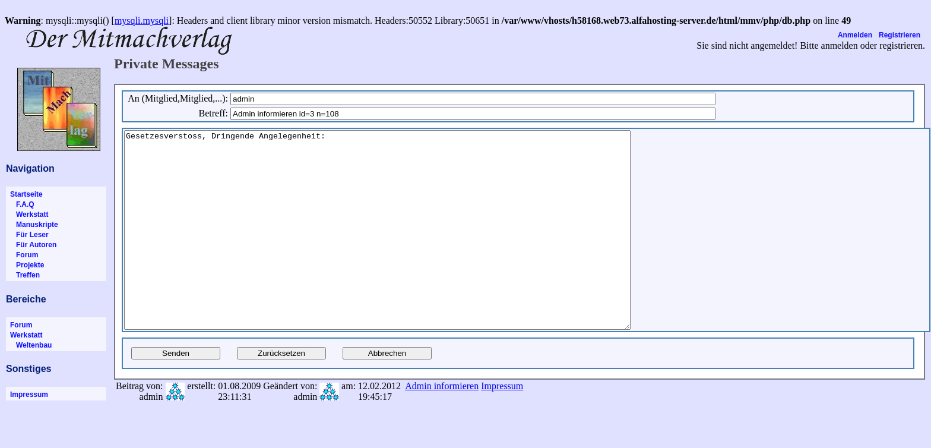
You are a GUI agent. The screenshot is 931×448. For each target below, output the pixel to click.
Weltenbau (31, 345)
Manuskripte (34, 224)
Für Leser (29, 235)
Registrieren (899, 35)
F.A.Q (22, 204)
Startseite (26, 194)
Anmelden (855, 35)
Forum (24, 255)
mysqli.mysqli (142, 20)
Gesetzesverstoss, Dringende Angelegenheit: (408, 249)
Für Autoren (33, 245)
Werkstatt (29, 214)
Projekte (27, 265)
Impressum (29, 394)
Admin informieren (442, 425)
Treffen (25, 275)
